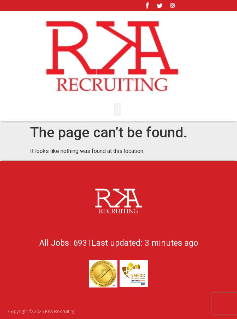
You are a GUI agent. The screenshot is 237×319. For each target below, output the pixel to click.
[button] (118, 109)
